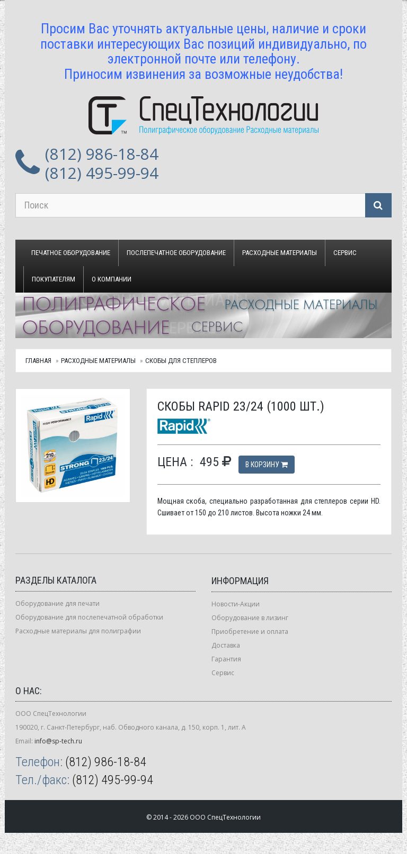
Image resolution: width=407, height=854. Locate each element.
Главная (38, 361)
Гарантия (226, 659)
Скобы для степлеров (181, 361)
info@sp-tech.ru (58, 741)
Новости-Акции (235, 603)
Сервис (345, 253)
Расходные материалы (279, 253)
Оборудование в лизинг (249, 617)
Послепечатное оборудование (176, 253)
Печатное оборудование (70, 253)
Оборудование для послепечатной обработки (89, 617)
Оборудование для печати (57, 603)
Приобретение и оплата (249, 631)
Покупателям (53, 279)
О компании (111, 279)
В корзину (266, 464)
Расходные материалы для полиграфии (78, 630)
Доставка (225, 645)
